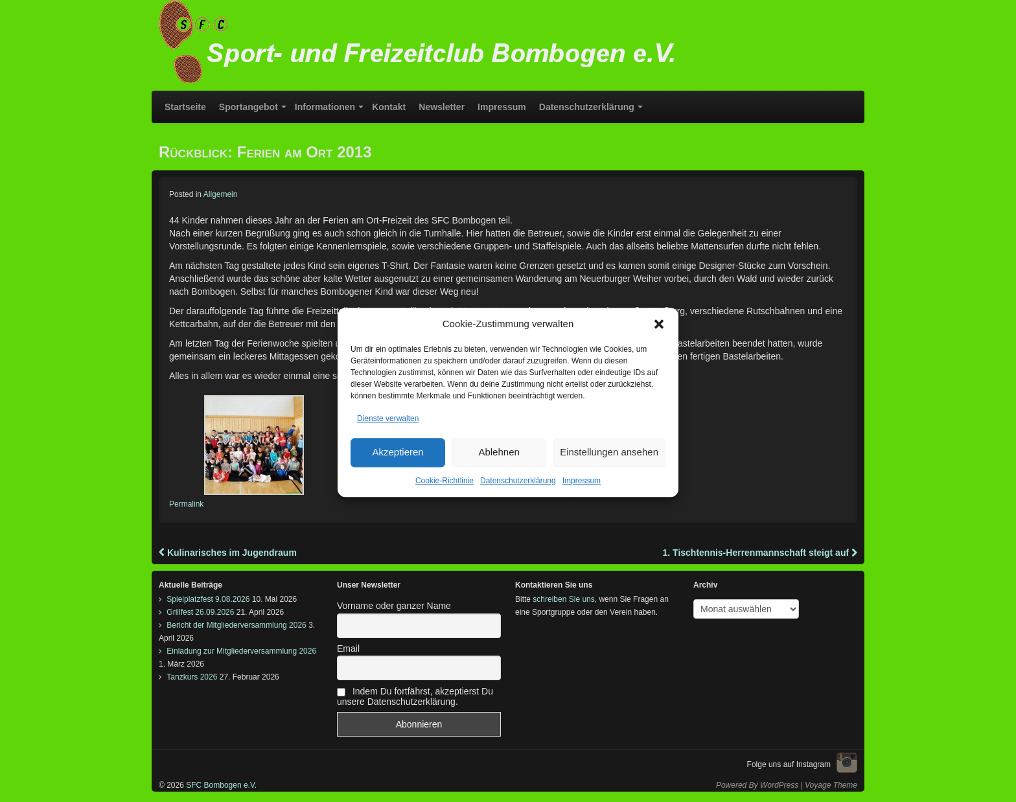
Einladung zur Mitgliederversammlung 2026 (241, 651)
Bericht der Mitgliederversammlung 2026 (236, 625)
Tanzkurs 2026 (192, 677)
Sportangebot (248, 107)
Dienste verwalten (388, 431)
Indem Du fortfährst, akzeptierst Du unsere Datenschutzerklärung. (415, 696)
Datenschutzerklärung (518, 493)
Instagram (847, 762)
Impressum (581, 493)
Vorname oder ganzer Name (394, 606)
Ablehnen (498, 465)
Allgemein (220, 194)
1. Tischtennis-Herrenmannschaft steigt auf (760, 552)
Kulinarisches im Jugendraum (228, 552)
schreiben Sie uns (563, 599)
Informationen (325, 107)
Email (348, 648)
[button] (658, 336)
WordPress (779, 785)
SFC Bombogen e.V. (220, 785)
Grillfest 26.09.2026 (200, 612)
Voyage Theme (831, 785)
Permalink (186, 504)
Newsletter (442, 107)
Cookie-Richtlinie (444, 493)
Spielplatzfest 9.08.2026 (208, 599)
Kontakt (389, 107)
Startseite (185, 107)
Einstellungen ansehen (609, 465)
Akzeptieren (397, 465)
